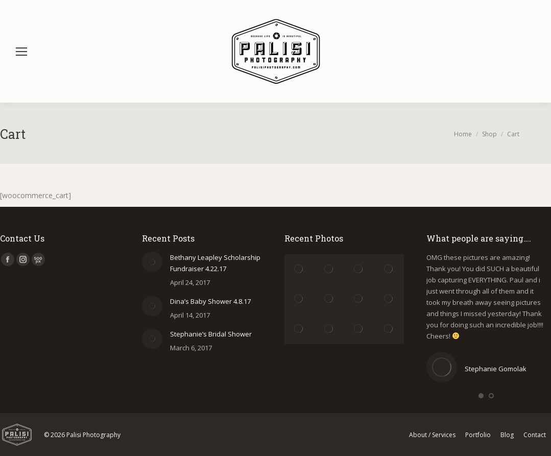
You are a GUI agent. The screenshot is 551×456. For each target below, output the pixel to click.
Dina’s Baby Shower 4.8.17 (210, 301)
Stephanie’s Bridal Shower (211, 334)
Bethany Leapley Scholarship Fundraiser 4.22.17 (215, 263)
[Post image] (152, 262)
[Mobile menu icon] (21, 51)
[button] (481, 395)
